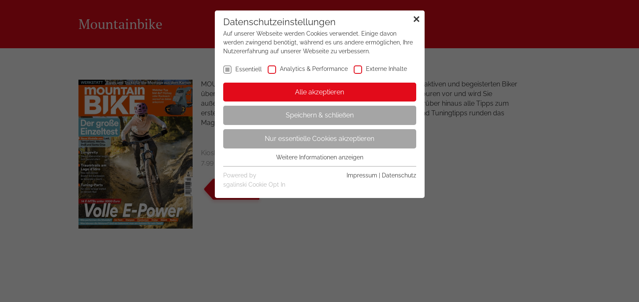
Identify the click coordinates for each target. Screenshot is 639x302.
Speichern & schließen (320, 115)
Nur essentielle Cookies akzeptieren (319, 139)
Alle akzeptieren (319, 92)
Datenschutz (399, 175)
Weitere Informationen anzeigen (319, 157)
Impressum (362, 175)
